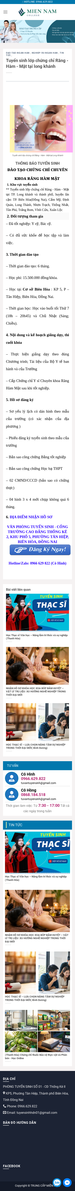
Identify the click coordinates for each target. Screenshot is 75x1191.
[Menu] (5, 12)
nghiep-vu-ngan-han (45, 53)
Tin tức (15, 825)
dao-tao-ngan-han (18, 53)
